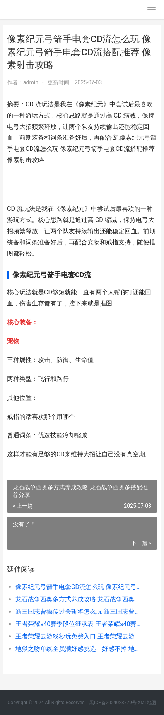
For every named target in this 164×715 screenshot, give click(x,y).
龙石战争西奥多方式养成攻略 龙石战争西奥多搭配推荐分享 (79, 599)
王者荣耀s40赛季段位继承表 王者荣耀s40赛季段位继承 (79, 624)
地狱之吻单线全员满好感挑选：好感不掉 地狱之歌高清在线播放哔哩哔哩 (79, 648)
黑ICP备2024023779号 (113, 702)
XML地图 (147, 702)
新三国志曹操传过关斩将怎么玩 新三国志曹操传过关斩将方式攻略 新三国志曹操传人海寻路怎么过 (79, 611)
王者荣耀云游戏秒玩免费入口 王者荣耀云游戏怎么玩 (79, 636)
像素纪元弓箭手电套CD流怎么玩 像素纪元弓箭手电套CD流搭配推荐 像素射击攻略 (79, 586)
